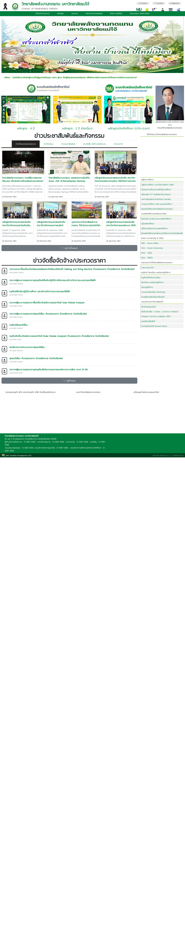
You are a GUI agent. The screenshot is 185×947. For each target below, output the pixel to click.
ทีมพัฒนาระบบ (178, 455)
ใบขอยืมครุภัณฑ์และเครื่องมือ (153, 296)
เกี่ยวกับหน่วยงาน (43, 13)
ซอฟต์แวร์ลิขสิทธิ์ (148, 321)
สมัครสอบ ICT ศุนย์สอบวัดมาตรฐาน (156, 194)
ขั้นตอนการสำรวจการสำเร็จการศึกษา (156, 189)
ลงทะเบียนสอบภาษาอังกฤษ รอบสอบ (156, 199)
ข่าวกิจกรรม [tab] (48, 143)
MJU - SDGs (146, 252)
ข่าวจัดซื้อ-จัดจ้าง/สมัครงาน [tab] (94, 143)
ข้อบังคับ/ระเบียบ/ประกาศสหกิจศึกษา (156, 218)
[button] (15, 44)
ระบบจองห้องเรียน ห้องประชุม (153, 291)
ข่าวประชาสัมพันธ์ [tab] (68, 143)
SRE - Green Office (150, 243)
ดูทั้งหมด (69, 381)
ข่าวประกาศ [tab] (118, 143)
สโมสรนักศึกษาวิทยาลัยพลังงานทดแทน (157, 208)
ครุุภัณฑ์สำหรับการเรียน (150, 277)
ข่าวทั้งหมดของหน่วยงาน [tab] (26, 143)
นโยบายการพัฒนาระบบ (161, 455)
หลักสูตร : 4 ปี (26, 128)
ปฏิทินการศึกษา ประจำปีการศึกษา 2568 (157, 184)
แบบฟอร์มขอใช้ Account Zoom (154, 326)
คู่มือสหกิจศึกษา (147, 223)
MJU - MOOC (147, 257)
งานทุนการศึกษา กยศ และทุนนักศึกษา (156, 203)
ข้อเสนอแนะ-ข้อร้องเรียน (139, 13)
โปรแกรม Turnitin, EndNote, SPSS (156, 316)
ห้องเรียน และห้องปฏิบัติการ (152, 282)
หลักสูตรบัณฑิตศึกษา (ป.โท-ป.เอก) (129, 128)
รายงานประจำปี (147, 267)
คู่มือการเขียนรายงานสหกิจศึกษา (154, 228)
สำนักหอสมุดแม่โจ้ (148, 306)
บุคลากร (74, 13)
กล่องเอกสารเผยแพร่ (93, 13)
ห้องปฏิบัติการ (147, 287)
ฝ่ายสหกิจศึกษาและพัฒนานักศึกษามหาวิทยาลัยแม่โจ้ (162, 233)
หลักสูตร (60, 13)
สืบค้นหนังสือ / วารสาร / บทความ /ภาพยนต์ (159, 311)
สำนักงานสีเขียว (116, 13)
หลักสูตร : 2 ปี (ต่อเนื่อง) (77, 128)
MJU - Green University (152, 247)
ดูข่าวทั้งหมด (69, 248)
